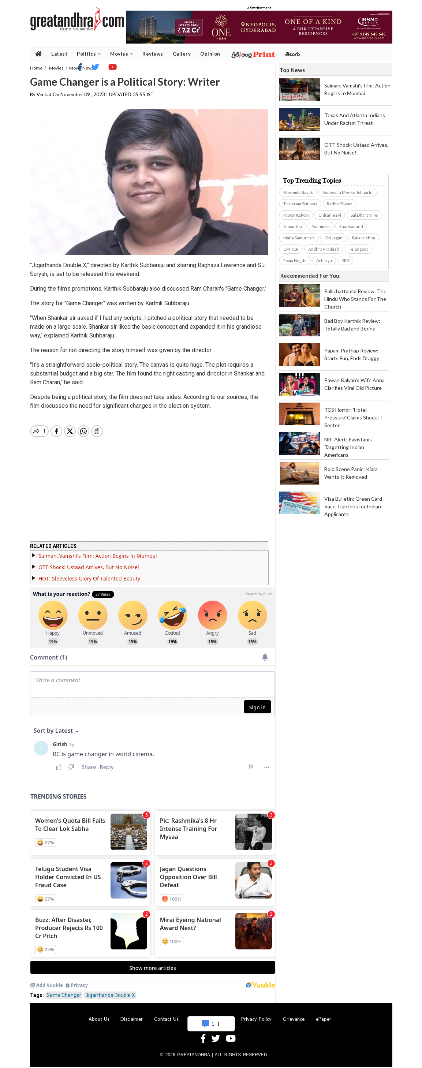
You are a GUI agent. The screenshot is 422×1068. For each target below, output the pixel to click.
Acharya (324, 260)
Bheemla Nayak (298, 192)
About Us (99, 1014)
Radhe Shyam (339, 203)
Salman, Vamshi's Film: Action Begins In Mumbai (97, 551)
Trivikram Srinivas (300, 203)
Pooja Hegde (295, 260)
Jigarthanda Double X (110, 991)
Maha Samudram (299, 237)
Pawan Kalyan (296, 215)
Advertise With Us (210, 1014)
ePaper (323, 1014)
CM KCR (291, 249)
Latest (59, 54)
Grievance (294, 1014)
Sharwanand (351, 226)
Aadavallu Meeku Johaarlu (347, 192)
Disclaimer (131, 1014)
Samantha (292, 226)
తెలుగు (292, 54)
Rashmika (320, 226)
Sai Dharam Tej (364, 215)
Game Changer (63, 991)
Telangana (359, 249)
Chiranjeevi (329, 215)
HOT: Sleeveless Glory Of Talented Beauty (89, 574)
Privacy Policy (256, 1014)
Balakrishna (363, 237)
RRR (345, 260)
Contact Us (166, 1014)
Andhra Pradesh (323, 249)
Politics (89, 54)
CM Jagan (333, 237)
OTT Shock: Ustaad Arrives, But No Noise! (88, 562)
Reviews (152, 54)
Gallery (182, 54)
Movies (121, 54)
